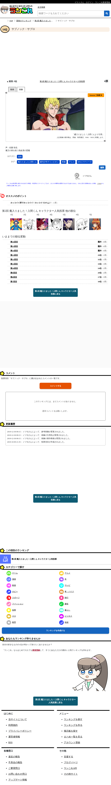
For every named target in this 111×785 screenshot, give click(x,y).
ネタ (11, 616)
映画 (11, 585)
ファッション (15, 604)
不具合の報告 (15, 762)
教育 (11, 622)
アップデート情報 (17, 780)
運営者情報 (14, 736)
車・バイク (66, 591)
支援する (68, 756)
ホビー (12, 591)
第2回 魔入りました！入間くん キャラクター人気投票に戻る (55, 292)
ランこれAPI (70, 768)
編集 (102, 167)
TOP (11, 21)
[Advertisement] (55, 56)
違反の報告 (14, 756)
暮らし (64, 610)
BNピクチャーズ (85, 162)
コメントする (55, 386)
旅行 (64, 598)
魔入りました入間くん (27, 162)
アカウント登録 (72, 742)
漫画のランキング (23, 21)
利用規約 (13, 725)
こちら (99, 183)
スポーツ (13, 598)
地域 (64, 622)
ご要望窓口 (14, 768)
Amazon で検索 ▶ (95, 95)
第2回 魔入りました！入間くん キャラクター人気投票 (62, 81)
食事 (11, 610)
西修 (64, 162)
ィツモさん (87, 176)
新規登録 (36, 650)
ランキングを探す (73, 719)
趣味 (64, 604)
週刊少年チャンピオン (49, 162)
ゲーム (12, 573)
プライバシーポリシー (20, 731)
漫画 (20, 157)
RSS (10, 742)
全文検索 (41, 7)
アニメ (71, 162)
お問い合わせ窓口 (17, 774)
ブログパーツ (71, 762)
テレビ (64, 585)
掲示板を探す (71, 731)
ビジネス (65, 616)
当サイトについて (17, 719)
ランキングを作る (73, 725)
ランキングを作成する (55, 630)
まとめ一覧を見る (73, 736)
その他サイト (71, 774)
